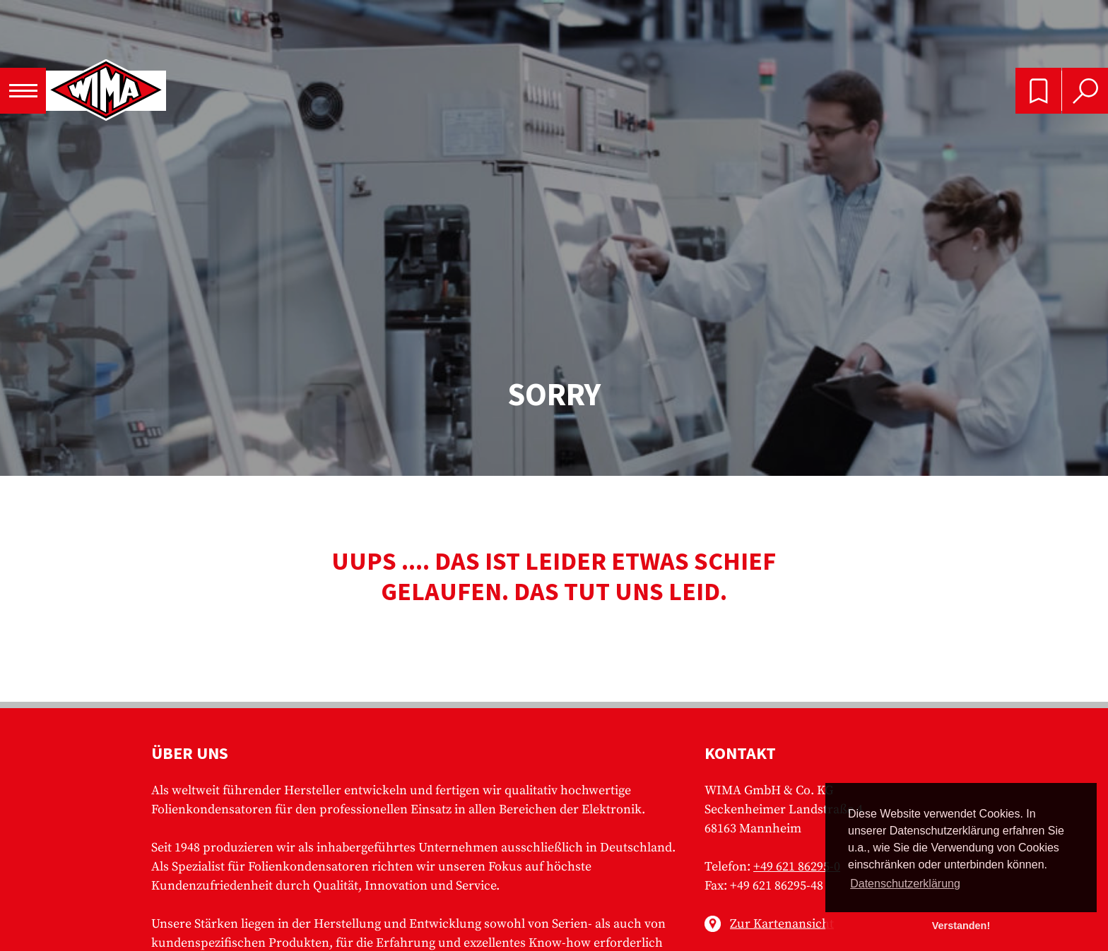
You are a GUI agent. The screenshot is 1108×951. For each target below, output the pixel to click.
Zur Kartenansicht (782, 924)
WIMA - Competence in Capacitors (106, 91)
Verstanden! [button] (961, 925)
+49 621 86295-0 (796, 867)
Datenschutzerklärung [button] (905, 884)
